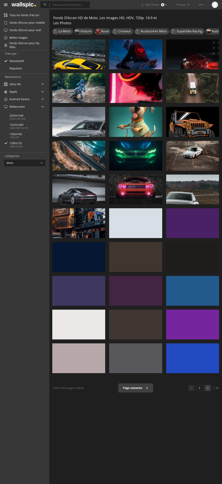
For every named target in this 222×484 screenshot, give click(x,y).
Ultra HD (12, 84)
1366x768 (15, 134)
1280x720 (29, 143)
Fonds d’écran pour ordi (22, 30)
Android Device (17, 99)
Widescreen (14, 106)
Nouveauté (16, 61)
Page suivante (135, 388)
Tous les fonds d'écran (21, 15)
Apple (10, 91)
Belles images (16, 37)
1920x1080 (16, 124)
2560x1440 (16, 115)
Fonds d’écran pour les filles (21, 45)
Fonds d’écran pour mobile (24, 22)
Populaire (15, 68)
